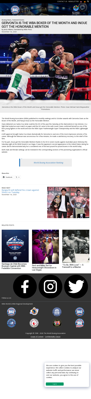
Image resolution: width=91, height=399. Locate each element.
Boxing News (6, 20)
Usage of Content (37, 337)
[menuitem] (81, 1)
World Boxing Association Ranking (48, 162)
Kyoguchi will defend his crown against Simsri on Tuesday (20, 191)
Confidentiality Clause (52, 337)
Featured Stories (18, 20)
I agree (55, 384)
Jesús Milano (8, 29)
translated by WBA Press (23, 29)
